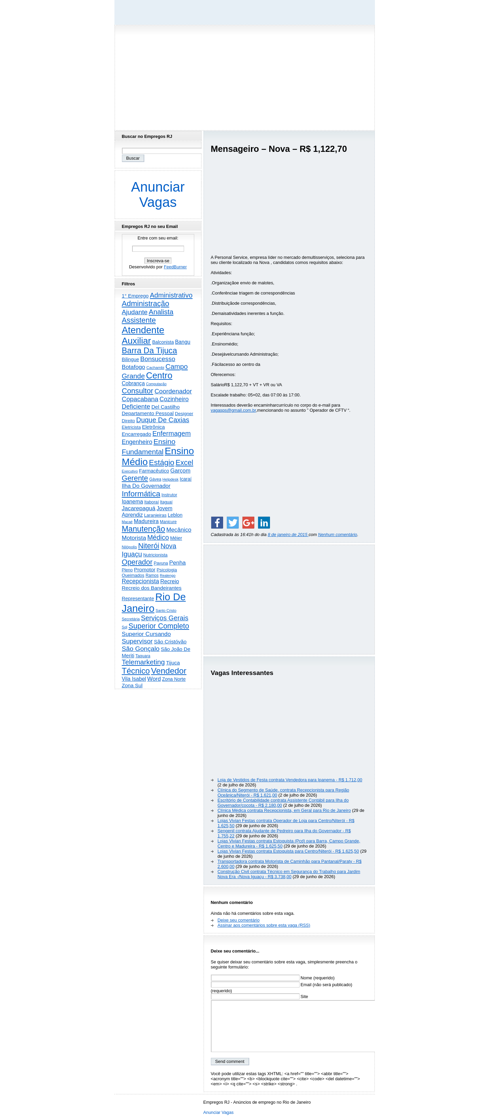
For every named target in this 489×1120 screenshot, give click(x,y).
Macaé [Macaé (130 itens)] (127, 522)
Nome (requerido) (273, 977)
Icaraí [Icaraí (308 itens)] (186, 479)
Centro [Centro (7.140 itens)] (159, 375)
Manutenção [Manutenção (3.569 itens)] (143, 529)
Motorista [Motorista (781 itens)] (134, 537)
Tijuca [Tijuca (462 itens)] (173, 662)
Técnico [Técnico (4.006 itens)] (136, 670)
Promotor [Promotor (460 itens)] (144, 569)
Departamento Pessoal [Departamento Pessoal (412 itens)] (148, 413)
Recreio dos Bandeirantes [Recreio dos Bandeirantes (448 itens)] (152, 588)
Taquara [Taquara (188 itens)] (142, 656)
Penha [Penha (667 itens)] (177, 562)
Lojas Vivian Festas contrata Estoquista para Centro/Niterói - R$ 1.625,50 (288, 851)
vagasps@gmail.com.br (233, 410)
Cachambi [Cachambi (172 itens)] (155, 367)
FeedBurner (175, 266)
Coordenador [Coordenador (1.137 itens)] (173, 391)
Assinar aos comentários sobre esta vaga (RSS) (264, 925)
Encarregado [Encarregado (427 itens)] (136, 434)
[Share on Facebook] (217, 522)
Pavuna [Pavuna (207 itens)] (161, 563)
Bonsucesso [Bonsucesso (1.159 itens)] (157, 358)
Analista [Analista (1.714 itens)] (161, 312)
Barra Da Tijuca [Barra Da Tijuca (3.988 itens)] (149, 350)
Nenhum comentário (337, 534)
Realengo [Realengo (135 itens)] (168, 575)
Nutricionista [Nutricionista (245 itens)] (155, 554)
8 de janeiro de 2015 (288, 534)
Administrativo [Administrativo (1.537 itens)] (171, 295)
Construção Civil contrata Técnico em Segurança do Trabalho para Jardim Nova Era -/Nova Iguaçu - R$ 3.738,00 (289, 874)
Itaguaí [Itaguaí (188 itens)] (166, 502)
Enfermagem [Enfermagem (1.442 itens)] (171, 433)
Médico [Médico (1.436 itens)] (158, 537)
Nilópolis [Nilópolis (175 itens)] (129, 547)
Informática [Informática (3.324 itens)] (141, 493)
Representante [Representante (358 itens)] (138, 598)
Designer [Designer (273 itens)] (184, 413)
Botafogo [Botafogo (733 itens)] (133, 366)
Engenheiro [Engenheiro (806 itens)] (137, 442)
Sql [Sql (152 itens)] (124, 627)
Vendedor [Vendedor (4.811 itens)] (168, 670)
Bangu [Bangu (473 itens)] (182, 342)
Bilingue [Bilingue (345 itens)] (130, 359)
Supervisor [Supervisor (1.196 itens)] (137, 641)
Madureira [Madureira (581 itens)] (146, 521)
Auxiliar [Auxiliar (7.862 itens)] (136, 341)
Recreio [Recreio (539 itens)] (169, 581)
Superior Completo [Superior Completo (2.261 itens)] (158, 626)
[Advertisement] (244, 75)
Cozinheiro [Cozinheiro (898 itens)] (174, 399)
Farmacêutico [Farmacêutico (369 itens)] (154, 471)
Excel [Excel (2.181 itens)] (184, 463)
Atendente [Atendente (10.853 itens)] (143, 330)
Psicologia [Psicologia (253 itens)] (167, 569)
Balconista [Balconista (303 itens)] (163, 342)
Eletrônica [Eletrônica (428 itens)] (153, 427)
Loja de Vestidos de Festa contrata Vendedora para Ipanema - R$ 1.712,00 (290, 779)
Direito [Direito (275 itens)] (128, 420)
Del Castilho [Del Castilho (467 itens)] (165, 407)
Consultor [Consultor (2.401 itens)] (137, 391)
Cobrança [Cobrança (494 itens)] (133, 383)
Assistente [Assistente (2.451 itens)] (139, 320)
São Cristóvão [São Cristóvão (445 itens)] (170, 641)
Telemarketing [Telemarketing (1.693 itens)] (143, 662)
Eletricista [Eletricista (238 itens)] (131, 427)
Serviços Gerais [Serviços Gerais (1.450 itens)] (164, 618)
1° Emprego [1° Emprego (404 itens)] (135, 296)
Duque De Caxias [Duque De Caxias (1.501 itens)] (162, 420)
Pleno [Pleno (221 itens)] (127, 570)
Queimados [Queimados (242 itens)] (133, 575)
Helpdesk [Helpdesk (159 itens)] (170, 479)
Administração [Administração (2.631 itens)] (145, 303)
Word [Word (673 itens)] (154, 679)
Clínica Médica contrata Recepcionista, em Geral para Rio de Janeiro (284, 810)
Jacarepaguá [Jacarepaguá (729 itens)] (139, 508)
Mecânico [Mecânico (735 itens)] (179, 529)
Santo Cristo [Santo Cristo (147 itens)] (166, 610)
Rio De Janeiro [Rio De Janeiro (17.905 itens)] (154, 602)
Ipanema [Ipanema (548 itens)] (132, 501)
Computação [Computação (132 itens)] (156, 384)
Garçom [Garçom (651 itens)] (180, 470)
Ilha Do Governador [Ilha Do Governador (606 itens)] (146, 486)
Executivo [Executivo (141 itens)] (130, 471)
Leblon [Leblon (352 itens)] (175, 515)
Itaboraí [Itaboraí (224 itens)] (151, 502)
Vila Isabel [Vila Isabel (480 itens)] (134, 679)
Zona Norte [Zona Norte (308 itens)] (174, 679)
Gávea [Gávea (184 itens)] (155, 479)
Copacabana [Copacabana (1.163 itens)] (140, 399)
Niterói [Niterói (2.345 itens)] (148, 545)
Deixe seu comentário (239, 920)
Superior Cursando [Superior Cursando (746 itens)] (146, 633)
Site (259, 996)
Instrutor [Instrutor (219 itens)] (169, 495)
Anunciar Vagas (158, 194)
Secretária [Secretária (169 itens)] (131, 619)
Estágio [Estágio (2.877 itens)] (162, 462)
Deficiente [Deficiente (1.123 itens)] (136, 406)
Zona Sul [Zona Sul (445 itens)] (132, 685)
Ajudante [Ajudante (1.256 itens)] (135, 312)
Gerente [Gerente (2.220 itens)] (135, 478)
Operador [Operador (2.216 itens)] (137, 562)
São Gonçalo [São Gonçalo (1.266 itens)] (141, 648)
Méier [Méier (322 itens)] (176, 538)
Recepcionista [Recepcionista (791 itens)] (140, 581)
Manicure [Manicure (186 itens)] (168, 521)
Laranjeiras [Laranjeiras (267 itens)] (155, 515)
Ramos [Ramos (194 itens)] (152, 575)
